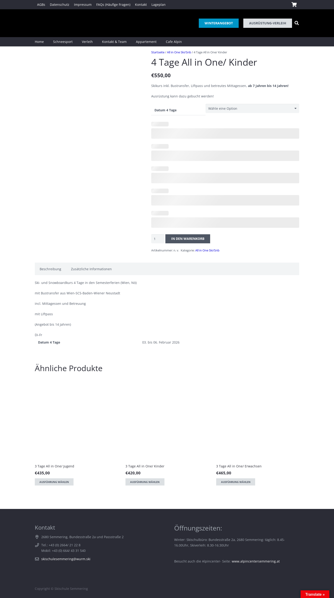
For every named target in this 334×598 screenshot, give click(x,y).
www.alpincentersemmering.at (256, 561)
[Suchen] (296, 23)
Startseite (157, 52)
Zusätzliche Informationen (91, 269)
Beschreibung (50, 269)
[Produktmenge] (157, 238)
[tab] (50, 269)
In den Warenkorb (187, 238)
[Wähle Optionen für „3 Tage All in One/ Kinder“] (144, 481)
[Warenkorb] (294, 4)
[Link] (41, 23)
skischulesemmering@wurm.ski (65, 559)
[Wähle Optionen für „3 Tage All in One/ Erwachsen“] (235, 481)
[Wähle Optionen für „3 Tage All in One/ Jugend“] (54, 481)
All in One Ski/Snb (179, 52)
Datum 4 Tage (165, 110)
